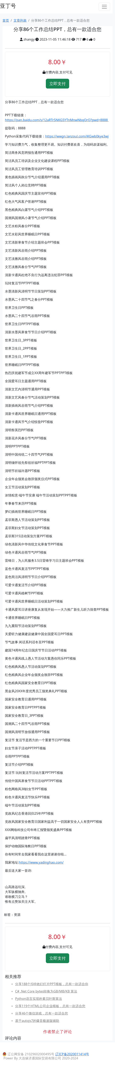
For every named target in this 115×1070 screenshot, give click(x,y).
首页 (5, 20)
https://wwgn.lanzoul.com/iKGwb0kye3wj (77, 136)
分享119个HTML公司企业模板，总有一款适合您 (50, 1006)
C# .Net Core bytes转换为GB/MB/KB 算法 (46, 991)
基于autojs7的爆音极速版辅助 (37, 1020)
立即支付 (57, 83)
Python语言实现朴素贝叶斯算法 (38, 998)
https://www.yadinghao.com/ (41, 862)
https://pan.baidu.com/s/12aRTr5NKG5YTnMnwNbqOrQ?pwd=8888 (57, 120)
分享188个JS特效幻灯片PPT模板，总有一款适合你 (51, 984)
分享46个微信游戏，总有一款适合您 (41, 1013)
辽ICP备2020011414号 (72, 1054)
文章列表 (20, 20)
